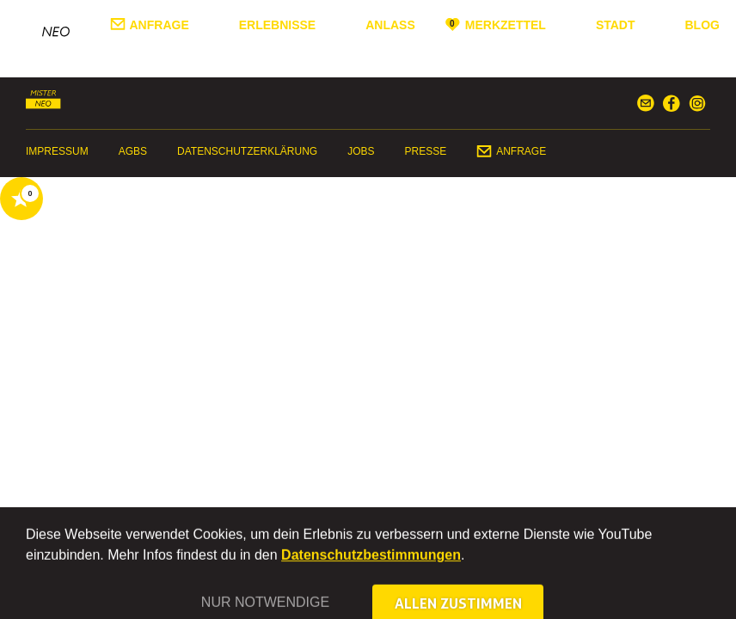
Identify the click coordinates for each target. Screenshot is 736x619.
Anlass (390, 25)
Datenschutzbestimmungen (371, 570)
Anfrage (159, 24)
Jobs (360, 151)
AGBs (133, 151)
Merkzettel (505, 24)
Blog (702, 25)
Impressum (57, 151)
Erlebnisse (277, 25)
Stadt (615, 24)
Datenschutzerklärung (247, 151)
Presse (426, 151)
